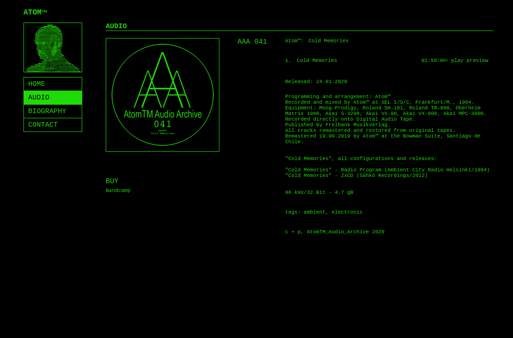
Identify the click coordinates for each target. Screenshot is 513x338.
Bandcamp (118, 190)
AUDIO (38, 98)
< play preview (466, 60)
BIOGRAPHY (47, 111)
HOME (36, 84)
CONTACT (43, 125)
